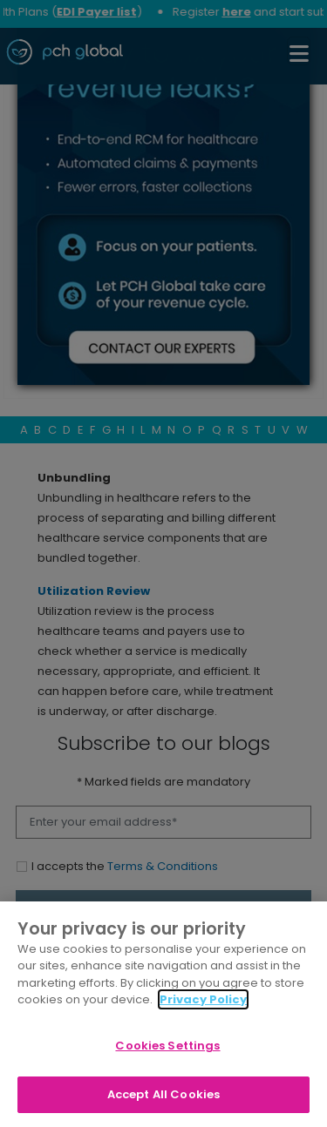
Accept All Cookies (163, 1094)
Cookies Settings (167, 1045)
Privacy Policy (203, 999)
